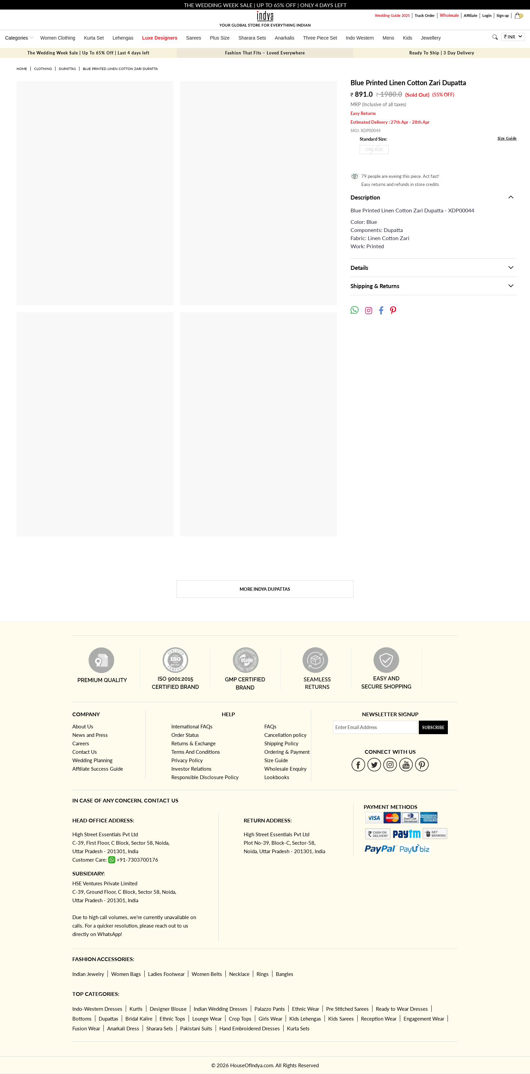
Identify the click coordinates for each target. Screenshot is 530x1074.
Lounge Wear (207, 1018)
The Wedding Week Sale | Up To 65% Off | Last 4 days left (88, 52)
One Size (374, 149)
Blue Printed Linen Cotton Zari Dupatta (120, 69)
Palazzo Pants (270, 1009)
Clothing (43, 69)
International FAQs (192, 726)
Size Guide (507, 138)
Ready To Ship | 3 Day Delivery (441, 52)
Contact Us (84, 752)
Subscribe (433, 727)
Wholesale (449, 15)
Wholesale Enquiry (285, 769)
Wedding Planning (92, 760)
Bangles (284, 974)
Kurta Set (94, 38)
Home (22, 69)
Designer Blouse (168, 1009)
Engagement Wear (424, 1018)
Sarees (193, 38)
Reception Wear (378, 1018)
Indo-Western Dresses (97, 1009)
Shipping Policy (281, 743)
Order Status (185, 735)
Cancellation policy (285, 735)
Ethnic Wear (305, 1009)
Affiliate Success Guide (97, 769)
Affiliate (470, 15)
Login (486, 15)
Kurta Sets (298, 1028)
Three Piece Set (320, 38)
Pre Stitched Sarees (347, 1009)
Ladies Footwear (166, 974)
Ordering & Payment (287, 752)
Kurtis (136, 1009)
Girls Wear (270, 1018)
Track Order (425, 15)
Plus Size (220, 38)
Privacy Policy (187, 760)
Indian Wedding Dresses (220, 1009)
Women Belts (207, 974)
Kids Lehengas (305, 1018)
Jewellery (431, 38)
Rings (263, 974)
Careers (80, 743)
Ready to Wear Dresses (402, 1009)
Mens (388, 38)
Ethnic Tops (172, 1018)
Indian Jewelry (88, 974)
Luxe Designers (159, 38)
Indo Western (360, 38)
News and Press (90, 735)
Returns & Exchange (193, 743)
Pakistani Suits (196, 1028)
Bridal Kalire (138, 1018)
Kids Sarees (341, 1018)
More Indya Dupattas (265, 589)
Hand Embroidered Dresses (249, 1028)
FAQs (270, 726)
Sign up (503, 15)
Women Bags (126, 974)
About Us (82, 726)
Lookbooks (276, 777)
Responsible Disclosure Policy (205, 777)
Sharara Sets (252, 38)
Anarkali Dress (123, 1028)
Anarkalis (284, 38)
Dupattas (67, 69)
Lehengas (123, 38)
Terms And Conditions (195, 752)
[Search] (495, 37)
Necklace (239, 974)
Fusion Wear (86, 1028)
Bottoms (82, 1018)
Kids (407, 38)
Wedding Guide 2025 (392, 15)
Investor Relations (191, 769)
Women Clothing (57, 38)
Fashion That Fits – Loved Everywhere (265, 52)
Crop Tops (240, 1018)
